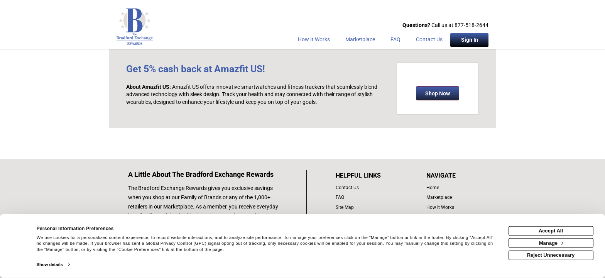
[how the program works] (442, 207)
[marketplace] (360, 41)
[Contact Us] (429, 41)
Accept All (551, 231)
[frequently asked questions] (366, 197)
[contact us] (366, 188)
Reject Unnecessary (551, 255)
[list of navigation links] (442, 188)
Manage (551, 243)
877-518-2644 (471, 25)
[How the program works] (314, 41)
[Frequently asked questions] (395, 41)
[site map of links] (366, 207)
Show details (50, 264)
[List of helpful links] (366, 175)
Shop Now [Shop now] (437, 93)
